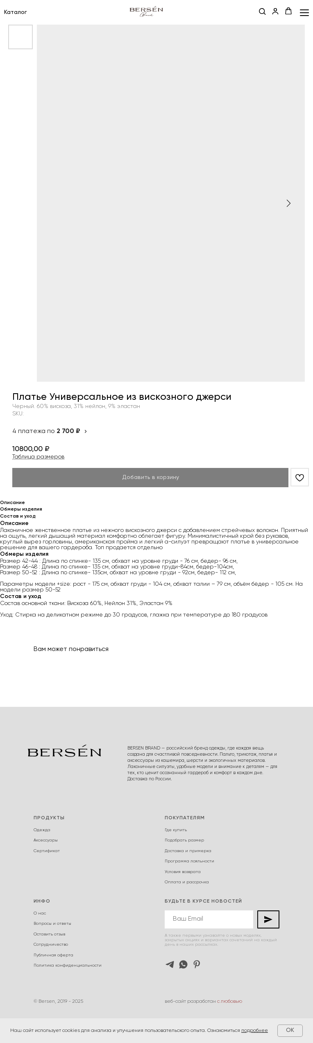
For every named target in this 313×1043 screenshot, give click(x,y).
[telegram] (170, 964)
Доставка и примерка (188, 851)
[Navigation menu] (304, 12)
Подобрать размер (184, 840)
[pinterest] (197, 964)
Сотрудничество (51, 944)
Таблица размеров (38, 457)
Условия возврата (183, 872)
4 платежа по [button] (50, 431)
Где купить (176, 830)
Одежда (42, 830)
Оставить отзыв (49, 934)
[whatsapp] (183, 964)
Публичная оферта (53, 955)
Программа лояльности (189, 861)
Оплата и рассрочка (187, 882)
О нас (40, 913)
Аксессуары (46, 840)
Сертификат (47, 851)
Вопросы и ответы (52, 924)
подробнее (254, 1030)
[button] (262, 11)
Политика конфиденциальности (68, 965)
